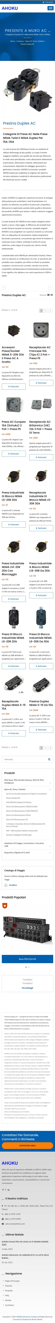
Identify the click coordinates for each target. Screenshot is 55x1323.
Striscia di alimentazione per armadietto (16, 1112)
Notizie (8, 1300)
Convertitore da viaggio (39, 1106)
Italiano (49, 2)
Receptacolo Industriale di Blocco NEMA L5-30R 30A (40, 498)
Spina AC (44, 1115)
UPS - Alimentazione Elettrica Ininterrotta (22, 831)
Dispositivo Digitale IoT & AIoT (17, 852)
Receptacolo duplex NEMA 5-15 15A (14, 705)
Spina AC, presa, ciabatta (34, 41)
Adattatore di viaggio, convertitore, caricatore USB (24, 844)
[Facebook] (2, 1189)
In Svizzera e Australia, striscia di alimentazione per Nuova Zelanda (25, 825)
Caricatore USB (9, 1109)
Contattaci (40, 1118)
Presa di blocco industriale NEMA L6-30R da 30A (40, 637)
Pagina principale (12, 1281)
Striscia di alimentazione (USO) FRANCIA (22, 811)
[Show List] (51, 294)
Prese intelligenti (9, 1118)
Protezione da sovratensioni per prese (16, 1115)
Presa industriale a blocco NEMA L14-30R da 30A (40, 567)
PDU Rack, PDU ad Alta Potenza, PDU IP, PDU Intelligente (24, 781)
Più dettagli (27, 988)
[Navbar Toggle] (51, 8)
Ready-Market (37, 1319)
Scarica (10, 885)
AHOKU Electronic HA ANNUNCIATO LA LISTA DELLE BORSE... (25, 1256)
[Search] (23, 759)
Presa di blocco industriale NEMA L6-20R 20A (13, 637)
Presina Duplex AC (27, 44)
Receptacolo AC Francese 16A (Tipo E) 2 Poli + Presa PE (40, 353)
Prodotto (9, 1290)
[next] (50, 287)
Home (12, 41)
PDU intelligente (21, 1118)
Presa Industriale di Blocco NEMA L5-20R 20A (13, 496)
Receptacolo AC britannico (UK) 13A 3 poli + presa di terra (40, 427)
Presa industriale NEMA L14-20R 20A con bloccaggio (13, 569)
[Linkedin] (8, 1189)
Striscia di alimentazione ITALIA (18, 815)
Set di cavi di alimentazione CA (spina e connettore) (26, 794)
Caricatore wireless (35, 1115)
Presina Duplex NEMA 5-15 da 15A (41, 703)
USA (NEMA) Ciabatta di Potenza (18, 802)
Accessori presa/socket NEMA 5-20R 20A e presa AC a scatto (13, 355)
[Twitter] (6, 1189)
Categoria (20, 41)
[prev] (4, 287)
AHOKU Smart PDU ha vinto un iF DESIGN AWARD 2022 (25, 1243)
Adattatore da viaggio (25, 1106)
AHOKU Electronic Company (27, 1317)
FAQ (7, 1295)
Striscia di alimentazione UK (17, 819)
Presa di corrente (20, 1109)
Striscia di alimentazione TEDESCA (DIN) (22, 807)
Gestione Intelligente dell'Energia (18, 835)
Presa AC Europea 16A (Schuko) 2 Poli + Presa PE (14, 425)
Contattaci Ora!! (27, 1145)
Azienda (8, 1286)
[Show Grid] (48, 294)
